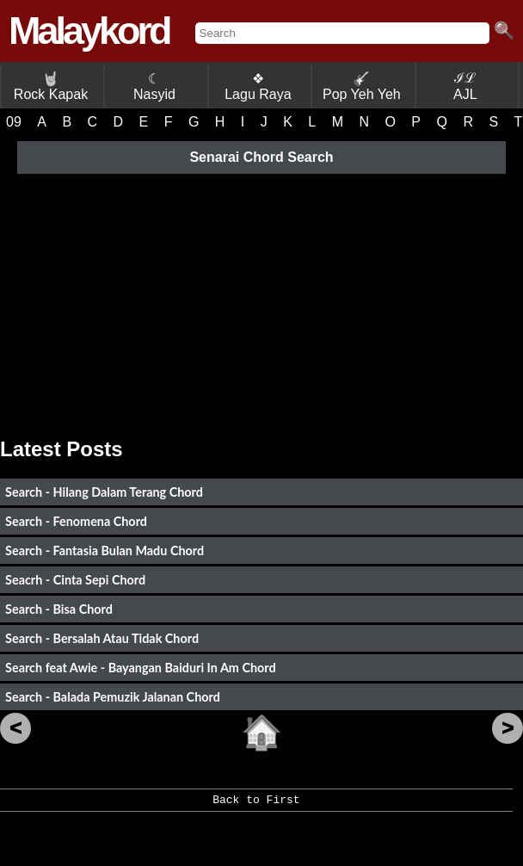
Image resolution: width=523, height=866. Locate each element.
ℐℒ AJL (465, 86)
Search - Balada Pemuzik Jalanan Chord (112, 697)
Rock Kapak (51, 86)
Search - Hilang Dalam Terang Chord (104, 492)
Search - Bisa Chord (59, 609)
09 (14, 121)
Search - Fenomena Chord (76, 521)
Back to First (255, 805)
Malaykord (89, 31)
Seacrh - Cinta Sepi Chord (75, 579)
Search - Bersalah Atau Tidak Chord (102, 638)
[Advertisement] (261, 299)
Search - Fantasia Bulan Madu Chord (104, 550)
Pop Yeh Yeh (362, 86)
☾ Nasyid (154, 86)
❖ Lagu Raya (258, 86)
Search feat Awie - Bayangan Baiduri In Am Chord (140, 667)
